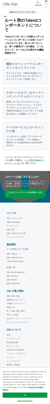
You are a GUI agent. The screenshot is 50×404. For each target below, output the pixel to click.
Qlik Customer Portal (16, 233)
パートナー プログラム (16, 353)
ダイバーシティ (13, 346)
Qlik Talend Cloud (15, 257)
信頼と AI (11, 307)
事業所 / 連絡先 (13, 365)
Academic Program (15, 350)
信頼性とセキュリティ (16, 300)
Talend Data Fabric (15, 261)
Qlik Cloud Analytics (16, 272)
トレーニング (12, 226)
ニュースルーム (13, 361)
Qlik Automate (13, 283)
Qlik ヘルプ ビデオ (15, 218)
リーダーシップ (13, 338)
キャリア (10, 357)
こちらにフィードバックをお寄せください (24, 194)
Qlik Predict (12, 280)
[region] (25, 385)
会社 (8, 335)
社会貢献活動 (12, 342)
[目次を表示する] (5, 12)
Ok (25, 395)
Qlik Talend (12, 254)
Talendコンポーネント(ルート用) (22, 12)
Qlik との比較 (12, 315)
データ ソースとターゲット (18, 322)
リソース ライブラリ (15, 237)
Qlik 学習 (10, 229)
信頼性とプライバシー (16, 303)
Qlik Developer (13, 222)
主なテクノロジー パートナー (19, 318)
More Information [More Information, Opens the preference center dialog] (24, 401)
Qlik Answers (13, 276)
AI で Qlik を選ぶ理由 (16, 311)
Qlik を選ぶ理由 (13, 296)
